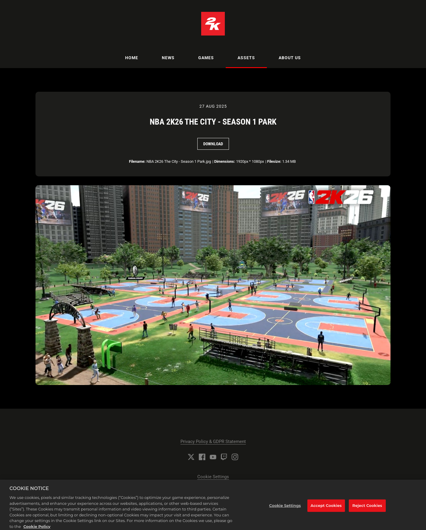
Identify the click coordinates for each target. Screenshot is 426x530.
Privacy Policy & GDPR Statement (213, 441)
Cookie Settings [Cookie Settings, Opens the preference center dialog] (285, 507)
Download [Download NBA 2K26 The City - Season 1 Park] (213, 143)
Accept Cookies (326, 507)
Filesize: (274, 161)
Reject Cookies (367, 507)
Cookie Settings (213, 476)
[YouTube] (213, 457)
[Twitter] (191, 457)
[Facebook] (202, 457)
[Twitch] (224, 457)
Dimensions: (224, 161)
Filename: (137, 161)
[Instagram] (235, 457)
